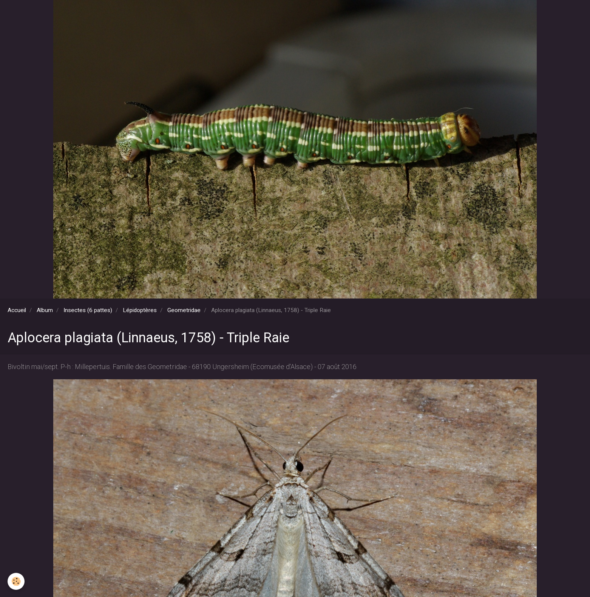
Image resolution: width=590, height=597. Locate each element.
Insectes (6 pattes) (87, 310)
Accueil (17, 310)
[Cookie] (16, 581)
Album (45, 310)
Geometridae (184, 310)
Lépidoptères (140, 310)
